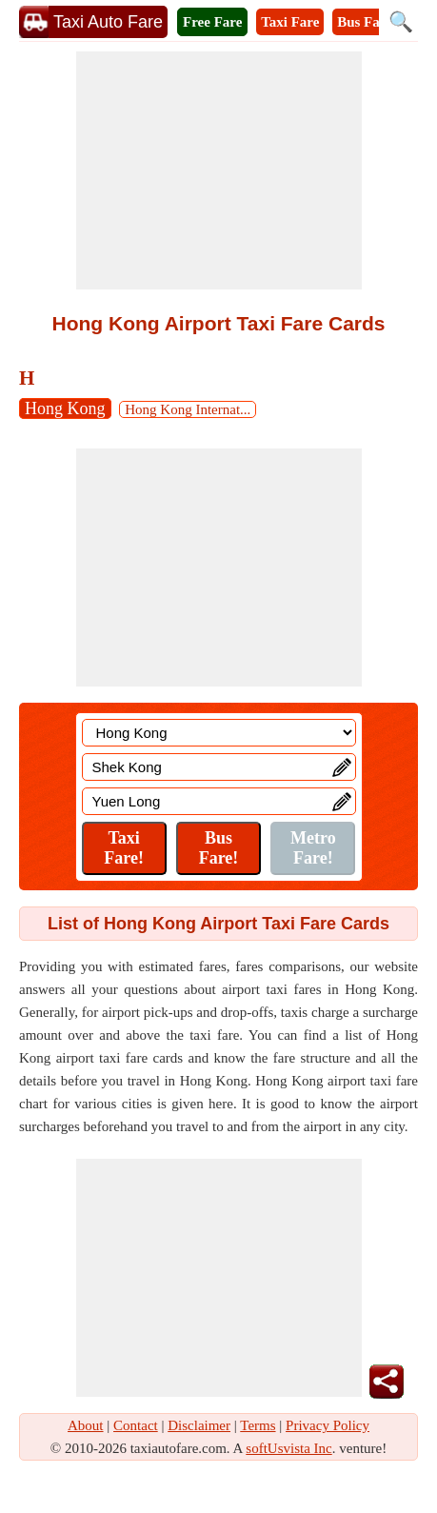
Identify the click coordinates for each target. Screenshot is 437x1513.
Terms (257, 1425)
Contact (135, 1425)
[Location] (219, 733)
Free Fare (212, 22)
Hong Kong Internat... (187, 409)
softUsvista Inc (288, 1448)
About (86, 1425)
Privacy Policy (327, 1425)
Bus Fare (364, 22)
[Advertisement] (219, 170)
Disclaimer (199, 1425)
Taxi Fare (290, 22)
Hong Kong (65, 408)
